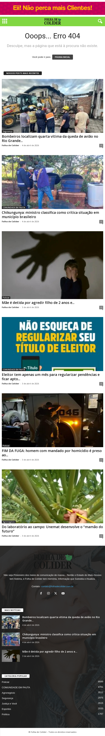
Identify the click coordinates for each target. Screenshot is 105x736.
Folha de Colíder (10, 145)
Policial (6, 297)
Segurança (7, 131)
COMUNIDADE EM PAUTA (14, 207)
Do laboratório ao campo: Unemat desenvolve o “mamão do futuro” (52, 529)
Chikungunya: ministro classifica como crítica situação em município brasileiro (50, 214)
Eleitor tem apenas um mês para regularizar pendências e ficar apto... (51, 376)
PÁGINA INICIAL (62, 57)
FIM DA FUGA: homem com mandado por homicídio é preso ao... (52, 452)
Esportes (6, 709)
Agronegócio (9, 522)
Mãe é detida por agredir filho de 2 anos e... (38, 302)
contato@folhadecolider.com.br (57, 586)
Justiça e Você (9, 703)
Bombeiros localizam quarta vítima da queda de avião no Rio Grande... (50, 138)
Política (6, 714)
